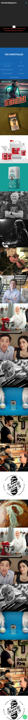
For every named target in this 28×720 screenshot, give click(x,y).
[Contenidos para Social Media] (14, 373)
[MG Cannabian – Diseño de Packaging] (14, 177)
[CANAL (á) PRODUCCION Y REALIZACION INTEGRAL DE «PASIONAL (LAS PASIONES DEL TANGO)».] (14, 429)
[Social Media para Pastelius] (14, 514)
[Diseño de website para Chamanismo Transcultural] (14, 205)
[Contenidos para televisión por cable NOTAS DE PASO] (14, 458)
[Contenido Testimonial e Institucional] (14, 289)
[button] (26, 2)
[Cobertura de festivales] (14, 233)
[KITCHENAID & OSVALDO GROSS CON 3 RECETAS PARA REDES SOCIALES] (14, 317)
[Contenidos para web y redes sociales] (14, 345)
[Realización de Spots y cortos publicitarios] (14, 401)
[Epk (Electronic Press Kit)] (14, 261)
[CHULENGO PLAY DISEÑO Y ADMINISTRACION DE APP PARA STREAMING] (14, 121)
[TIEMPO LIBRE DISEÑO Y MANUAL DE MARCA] (14, 93)
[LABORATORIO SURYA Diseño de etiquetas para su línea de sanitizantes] (14, 149)
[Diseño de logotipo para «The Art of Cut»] (14, 486)
